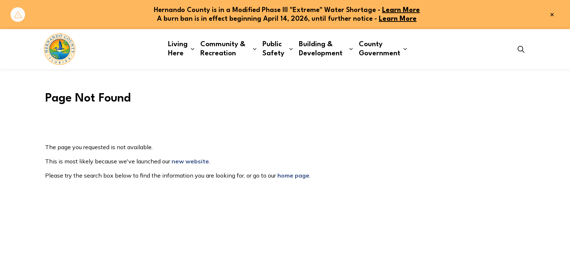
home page (293, 175)
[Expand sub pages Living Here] (192, 49)
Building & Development (320, 49)
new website (190, 161)
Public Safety (273, 49)
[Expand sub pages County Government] (405, 49)
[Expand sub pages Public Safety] (291, 49)
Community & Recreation (222, 49)
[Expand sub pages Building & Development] (351, 49)
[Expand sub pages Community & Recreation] (254, 49)
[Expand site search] (521, 49)
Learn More (401, 10)
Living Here (178, 49)
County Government (379, 49)
